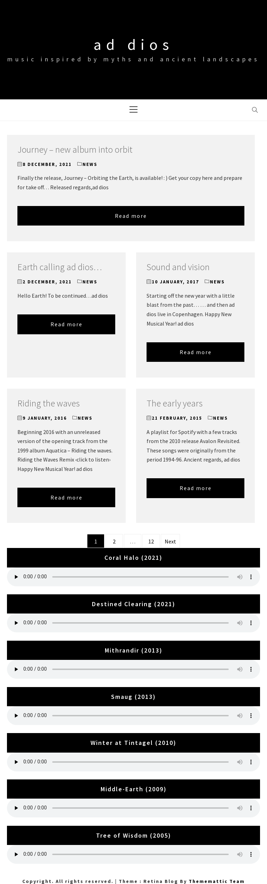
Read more (131, 215)
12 (151, 541)
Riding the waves (48, 403)
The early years (175, 403)
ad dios (134, 44)
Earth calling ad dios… (59, 267)
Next (170, 541)
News (90, 164)
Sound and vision (178, 267)
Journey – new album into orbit (74, 149)
